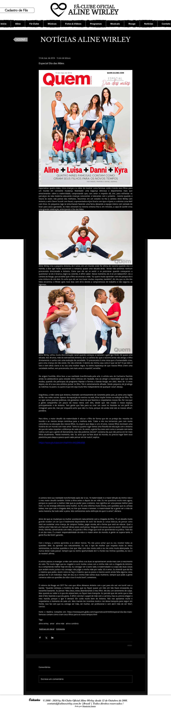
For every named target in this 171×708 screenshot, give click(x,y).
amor (52, 623)
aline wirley (43, 623)
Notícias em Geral (46, 629)
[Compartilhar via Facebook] (40, 637)
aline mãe (60, 623)
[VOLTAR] (20, 40)
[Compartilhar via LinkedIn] (52, 637)
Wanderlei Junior (89, 706)
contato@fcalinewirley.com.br (64, 703)
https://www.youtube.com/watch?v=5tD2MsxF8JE (62, 442)
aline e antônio (72, 623)
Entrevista (60, 629)
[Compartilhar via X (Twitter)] (46, 637)
